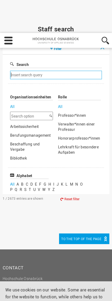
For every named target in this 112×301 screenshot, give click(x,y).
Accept (57, 292)
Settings (13, 292)
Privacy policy (19, 277)
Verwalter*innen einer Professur (76, 95)
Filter (58, 17)
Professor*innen (72, 83)
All (12, 74)
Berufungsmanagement (30, 103)
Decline (36, 292)
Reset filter (72, 167)
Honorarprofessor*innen (79, 106)
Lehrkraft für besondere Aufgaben (78, 118)
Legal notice (80, 270)
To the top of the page (81, 207)
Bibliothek (18, 126)
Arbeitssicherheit (24, 94)
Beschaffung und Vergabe (25, 115)
